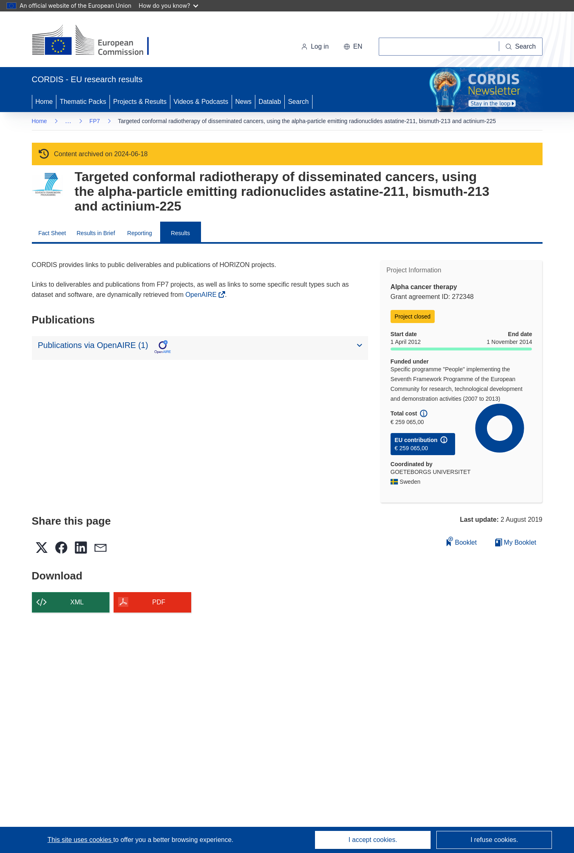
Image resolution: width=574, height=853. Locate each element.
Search (298, 101)
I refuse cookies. (494, 839)
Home (44, 101)
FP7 (94, 121)
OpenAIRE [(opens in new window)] (202, 294)
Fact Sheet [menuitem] (52, 233)
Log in (315, 46)
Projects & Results (140, 101)
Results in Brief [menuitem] (96, 233)
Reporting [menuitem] (139, 233)
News (243, 101)
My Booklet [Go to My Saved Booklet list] (515, 542)
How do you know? (169, 5)
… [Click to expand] (68, 120)
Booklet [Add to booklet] (462, 541)
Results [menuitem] (180, 233)
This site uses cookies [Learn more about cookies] (80, 839)
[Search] (521, 47)
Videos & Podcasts (201, 101)
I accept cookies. (372, 839)
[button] (353, 47)
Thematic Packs (83, 101)
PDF (158, 602)
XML (77, 602)
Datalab (270, 101)
